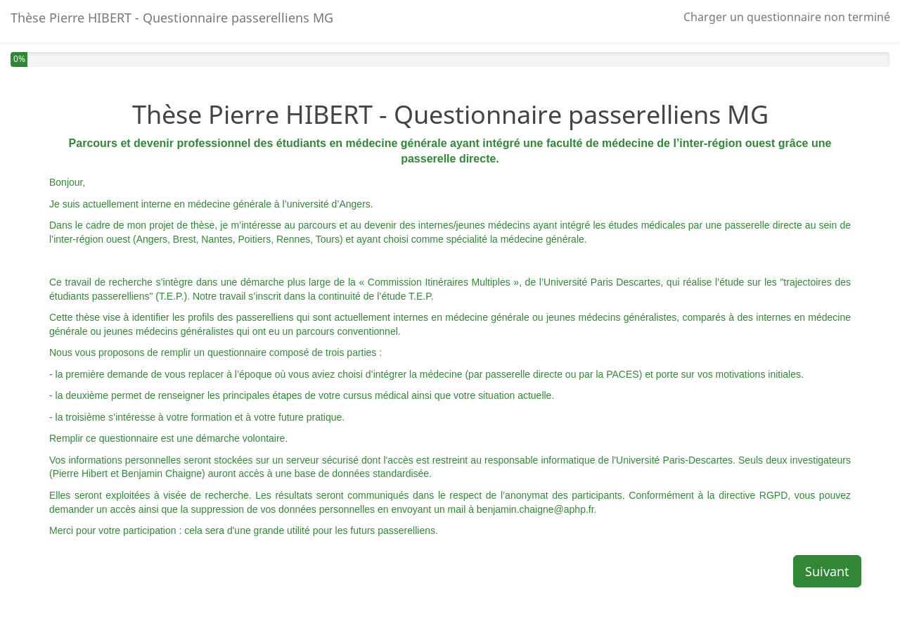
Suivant (827, 571)
